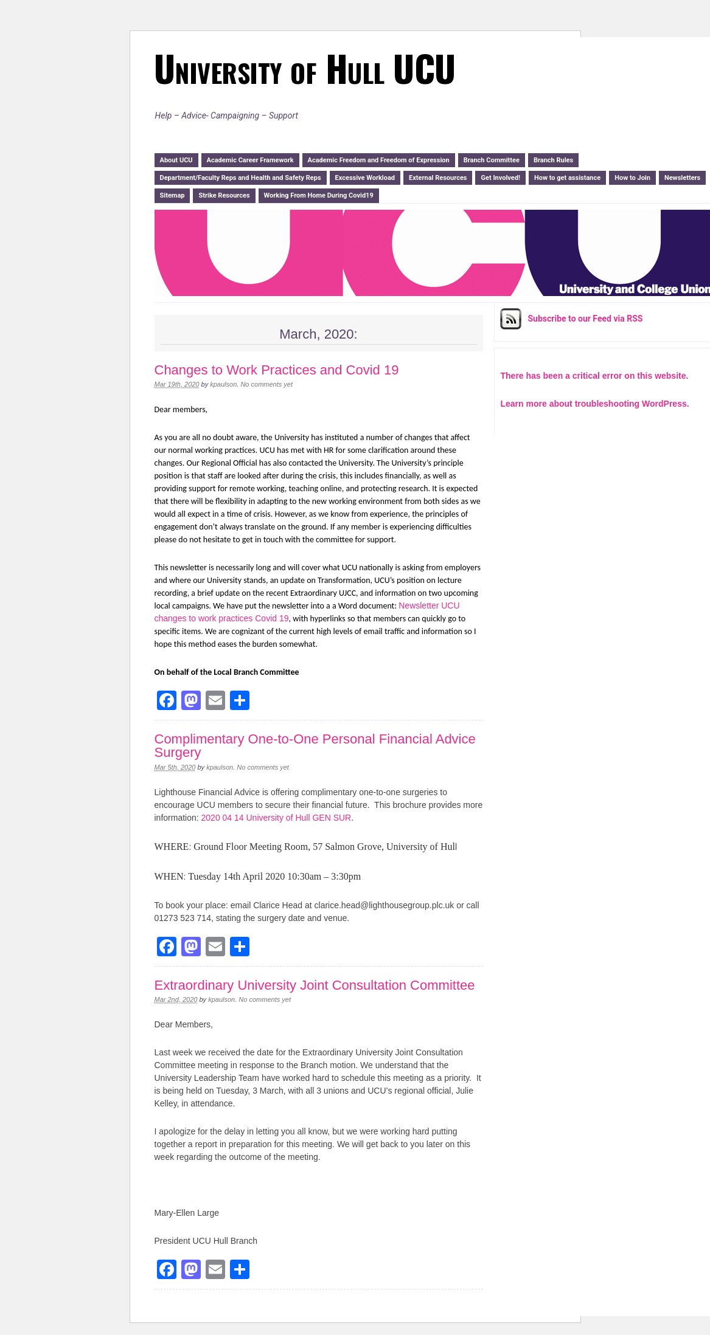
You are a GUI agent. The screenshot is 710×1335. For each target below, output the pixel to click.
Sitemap (172, 195)
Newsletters (682, 178)
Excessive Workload (365, 178)
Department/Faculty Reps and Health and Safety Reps (240, 178)
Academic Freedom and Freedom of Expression (379, 160)
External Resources (438, 178)
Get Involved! (500, 178)
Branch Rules (553, 160)
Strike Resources (223, 195)
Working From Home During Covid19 (319, 195)
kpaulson (223, 384)
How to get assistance (567, 178)
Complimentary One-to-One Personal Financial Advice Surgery (315, 745)
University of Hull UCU (305, 67)
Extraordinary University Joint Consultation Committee (315, 985)
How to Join (632, 178)
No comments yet (266, 384)
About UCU (176, 160)
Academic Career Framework (250, 160)
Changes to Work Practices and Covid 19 (277, 370)
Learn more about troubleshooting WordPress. (595, 404)
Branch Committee (492, 160)
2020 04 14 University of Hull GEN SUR (276, 818)
